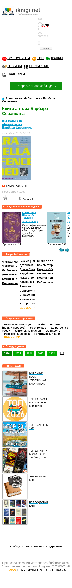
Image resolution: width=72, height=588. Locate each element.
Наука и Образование (51, 269)
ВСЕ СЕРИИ (12, 336)
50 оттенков (38, 327)
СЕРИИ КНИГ (39, 66)
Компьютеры (46, 265)
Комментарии (15, 185)
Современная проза (33, 290)
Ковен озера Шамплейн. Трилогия (29, 215)
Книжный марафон (28, 330)
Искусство (27, 277)
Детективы (9, 274)
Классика (26, 281)
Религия (25, 286)
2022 (52, 353)
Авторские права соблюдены (35, 86)
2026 (7, 353)
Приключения (11, 283)
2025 (18, 353)
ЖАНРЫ (57, 58)
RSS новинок (28, 569)
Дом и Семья (28, 269)
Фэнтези (8, 265)
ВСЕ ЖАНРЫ (28, 307)
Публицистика (47, 282)
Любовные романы (15, 270)
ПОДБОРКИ (16, 74)
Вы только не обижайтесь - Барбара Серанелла (17, 124)
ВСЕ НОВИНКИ (18, 58)
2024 (29, 353)
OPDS (13, 569)
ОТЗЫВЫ (14, 66)
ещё (61, 352)
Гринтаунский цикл (47, 333)
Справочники (29, 294)
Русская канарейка (17, 333)
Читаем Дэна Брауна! (18, 324)
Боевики (8, 278)
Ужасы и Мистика (31, 299)
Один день (53, 330)
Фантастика (10, 261)
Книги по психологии (51, 261)
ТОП (40, 58)
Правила (59, 569)
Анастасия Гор (30, 221)
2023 (41, 353)
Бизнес (24, 261)
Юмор (24, 303)
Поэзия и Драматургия (52, 277)
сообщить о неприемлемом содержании (36, 546)
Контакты (45, 569)
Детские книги (29, 265)
